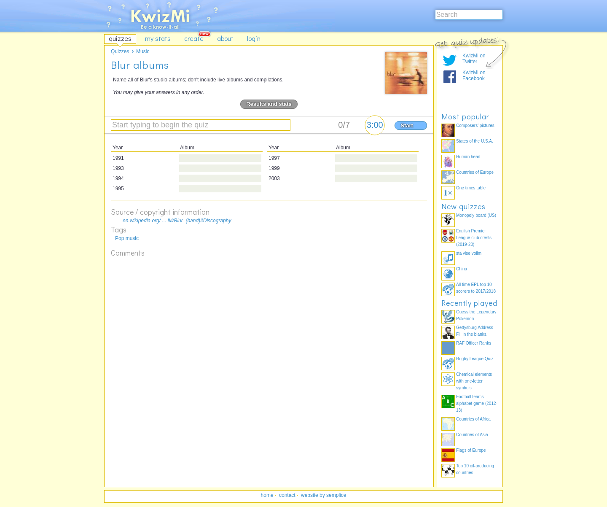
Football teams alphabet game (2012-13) (476, 403)
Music (142, 51)
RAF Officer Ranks (473, 343)
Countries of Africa (473, 419)
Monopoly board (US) (476, 215)
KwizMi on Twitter (474, 59)
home (267, 495)
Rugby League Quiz (474, 358)
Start (406, 125)
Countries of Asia (472, 434)
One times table (471, 188)
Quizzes (120, 51)
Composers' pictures (475, 125)
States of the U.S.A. (474, 141)
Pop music (127, 238)
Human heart (468, 156)
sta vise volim (468, 253)
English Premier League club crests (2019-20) (474, 238)
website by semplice (323, 495)
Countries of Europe (475, 172)
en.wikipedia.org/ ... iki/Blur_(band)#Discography (177, 221)
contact (287, 495)
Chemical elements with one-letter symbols (474, 381)
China (461, 269)
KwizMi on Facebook (474, 75)
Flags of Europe (471, 450)
